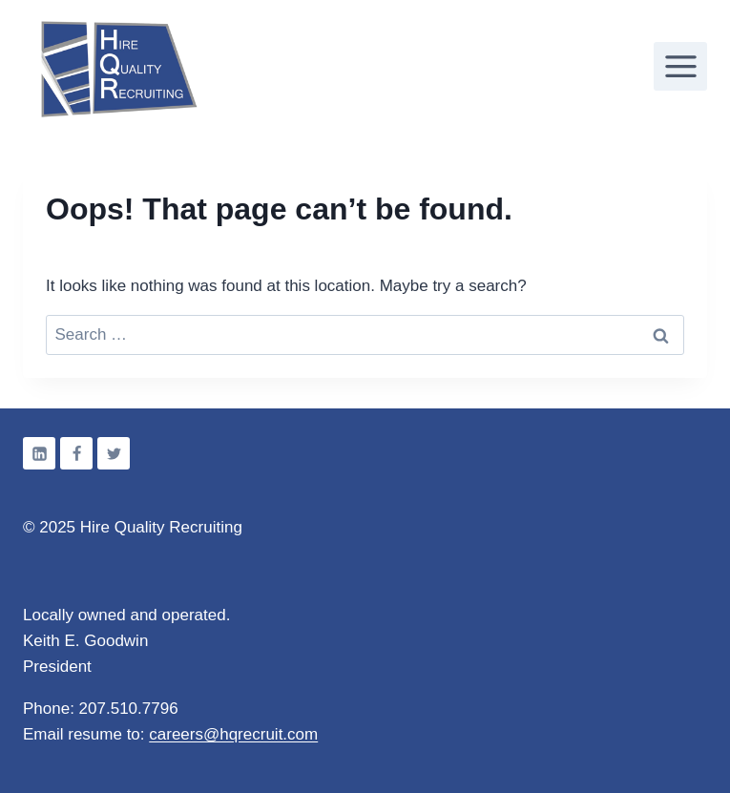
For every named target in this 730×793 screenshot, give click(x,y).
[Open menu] (680, 66)
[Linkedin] (39, 453)
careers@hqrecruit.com (233, 734)
